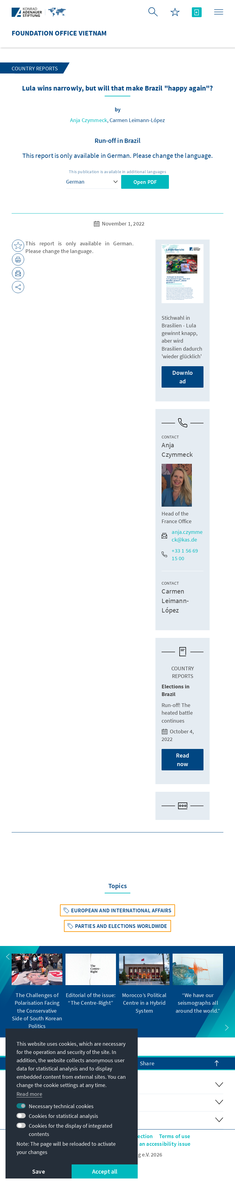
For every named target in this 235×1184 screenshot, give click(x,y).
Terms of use (174, 1136)
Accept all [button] (105, 1171)
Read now (182, 759)
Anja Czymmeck (88, 120)
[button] (8, 956)
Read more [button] (29, 1093)
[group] (37, 992)
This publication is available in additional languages (117, 171)
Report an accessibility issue (155, 1143)
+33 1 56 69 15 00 (180, 554)
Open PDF (145, 181)
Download (182, 377)
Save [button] (38, 1171)
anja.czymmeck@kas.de (182, 535)
